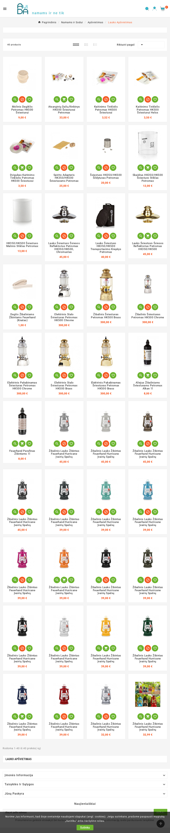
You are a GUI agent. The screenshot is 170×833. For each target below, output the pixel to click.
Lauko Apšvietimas (19, 759)
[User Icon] (154, 9)
